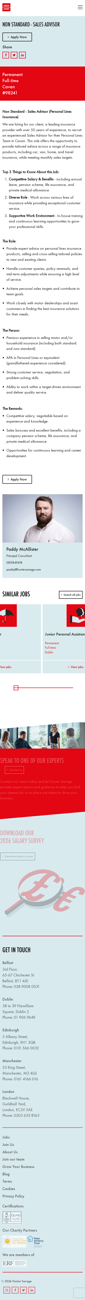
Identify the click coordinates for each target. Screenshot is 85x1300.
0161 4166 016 (26, 1081)
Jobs (6, 1139)
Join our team (13, 1161)
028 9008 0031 (27, 988)
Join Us (8, 1146)
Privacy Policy (13, 1198)
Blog (6, 1176)
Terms (7, 1183)
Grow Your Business (18, 1168)
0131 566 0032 (26, 1050)
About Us (10, 1154)
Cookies (8, 1190)
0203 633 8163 (26, 1117)
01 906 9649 (24, 1019)
